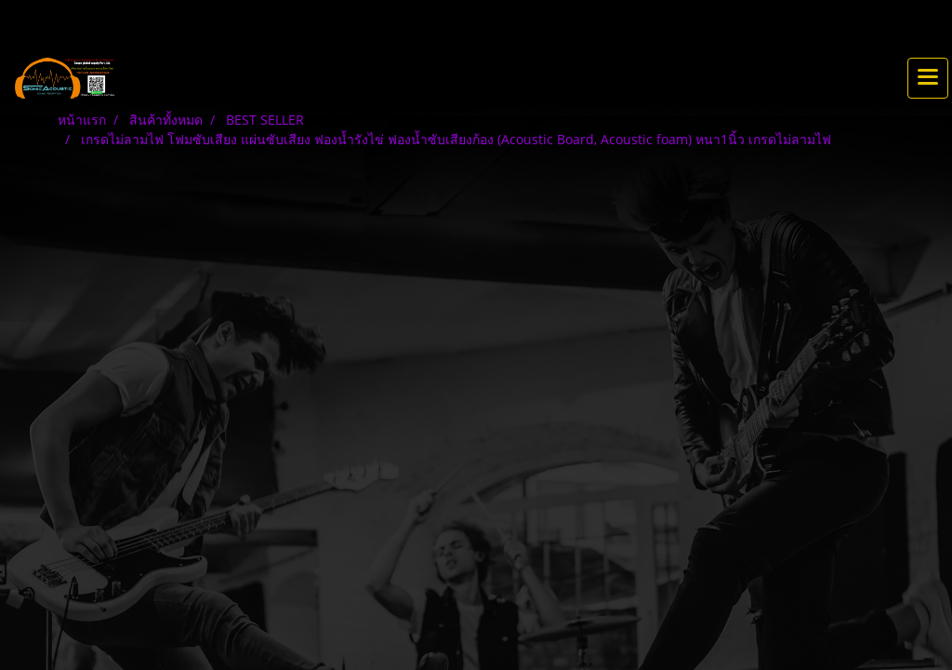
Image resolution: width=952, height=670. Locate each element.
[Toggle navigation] (927, 78)
